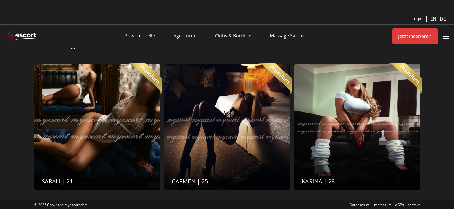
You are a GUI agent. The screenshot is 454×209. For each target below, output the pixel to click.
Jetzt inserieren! (415, 36)
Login (417, 18)
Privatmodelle (140, 36)
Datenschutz (359, 204)
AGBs (399, 204)
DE (443, 19)
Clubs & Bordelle (233, 36)
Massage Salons (287, 36)
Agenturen (185, 36)
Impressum (382, 204)
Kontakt (413, 204)
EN (433, 19)
